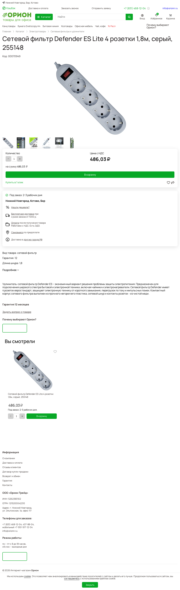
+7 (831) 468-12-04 (135, 8)
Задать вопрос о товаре (16, 311)
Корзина (170, 18)
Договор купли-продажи (15, 471)
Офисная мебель (84, 26)
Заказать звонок (70, 8)
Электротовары (37, 31)
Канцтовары (8, 26)
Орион (35, 570)
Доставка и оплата (38, 8)
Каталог (20, 31)
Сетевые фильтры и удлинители (67, 31)
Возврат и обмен (11, 476)
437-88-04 (28, 524)
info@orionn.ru (170, 8)
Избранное (156, 16)
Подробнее (9, 270)
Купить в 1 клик (14, 182)
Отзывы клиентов (11, 467)
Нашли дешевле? (20, 207)
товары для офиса (17, 19)
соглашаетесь (71, 578)
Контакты (7, 485)
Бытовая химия (51, 26)
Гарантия (7, 480)
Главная (6, 31)
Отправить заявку (101, 8)
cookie (27, 576)
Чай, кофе (100, 26)
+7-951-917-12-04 (24, 527)
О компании (8, 458)
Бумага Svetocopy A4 (29, 26)
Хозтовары (66, 26)
